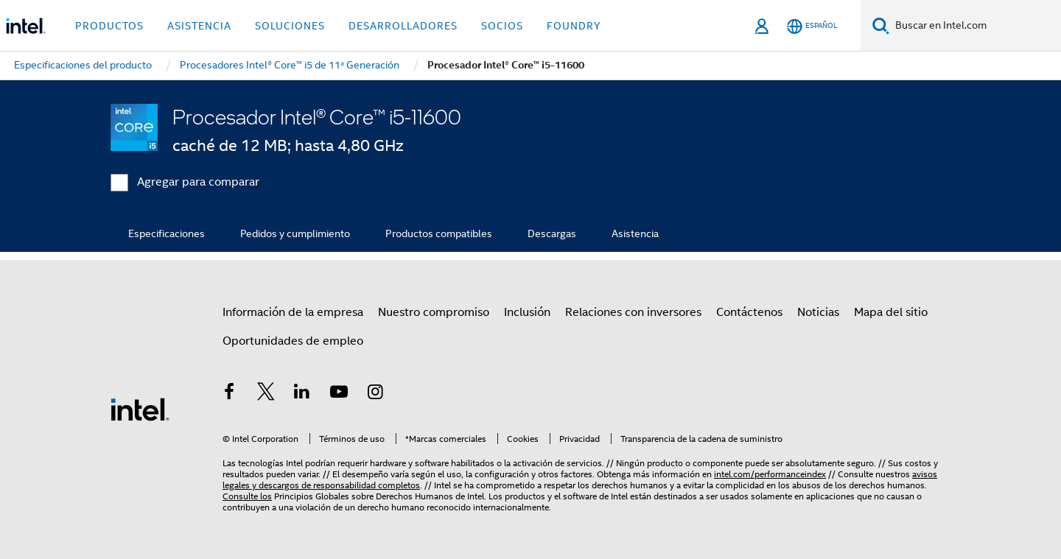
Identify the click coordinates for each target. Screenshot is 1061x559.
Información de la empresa (293, 312)
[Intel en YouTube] (338, 394)
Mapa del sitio (891, 312)
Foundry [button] (574, 25)
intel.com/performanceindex (770, 473)
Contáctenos (749, 312)
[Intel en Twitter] (266, 394)
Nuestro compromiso (433, 312)
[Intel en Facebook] (229, 394)
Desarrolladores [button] (403, 25)
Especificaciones (166, 233)
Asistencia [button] (199, 25)
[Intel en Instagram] (375, 394)
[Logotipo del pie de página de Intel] (140, 408)
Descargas (552, 233)
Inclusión (527, 312)
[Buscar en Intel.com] (975, 25)
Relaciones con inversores (633, 312)
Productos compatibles (438, 233)
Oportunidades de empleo (293, 341)
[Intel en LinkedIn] (302, 394)
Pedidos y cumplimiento (295, 233)
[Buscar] (880, 25)
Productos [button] (109, 25)
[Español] (812, 26)
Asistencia (635, 233)
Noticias (818, 312)
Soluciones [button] (290, 25)
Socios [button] (502, 25)
